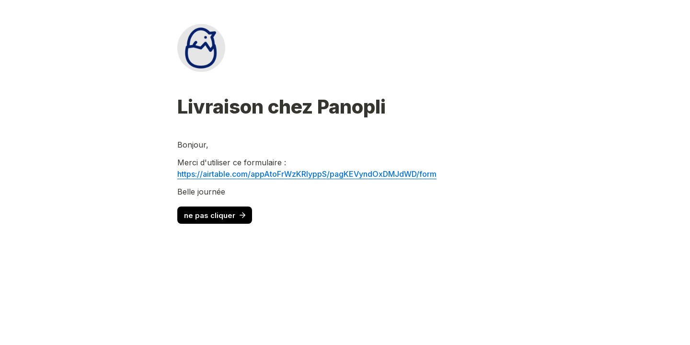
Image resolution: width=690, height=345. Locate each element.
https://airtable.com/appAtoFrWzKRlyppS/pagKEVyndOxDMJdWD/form (307, 174)
